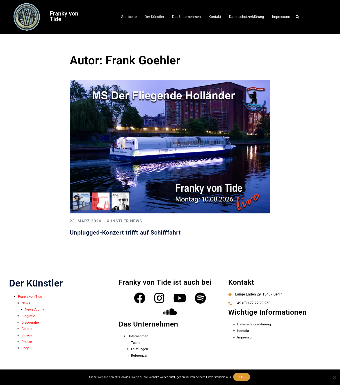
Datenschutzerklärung (246, 17)
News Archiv (35, 309)
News (25, 303)
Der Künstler (154, 17)
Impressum (281, 17)
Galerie (27, 329)
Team (135, 342)
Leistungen (139, 349)
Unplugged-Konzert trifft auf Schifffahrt (136, 232)
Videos (26, 335)
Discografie (30, 322)
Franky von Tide (64, 16)
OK (242, 376)
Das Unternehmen (186, 17)
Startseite (129, 17)
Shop (25, 348)
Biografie (28, 316)
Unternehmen (138, 336)
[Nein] (334, 376)
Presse (26, 342)
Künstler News (131, 221)
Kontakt (215, 17)
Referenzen (140, 355)
